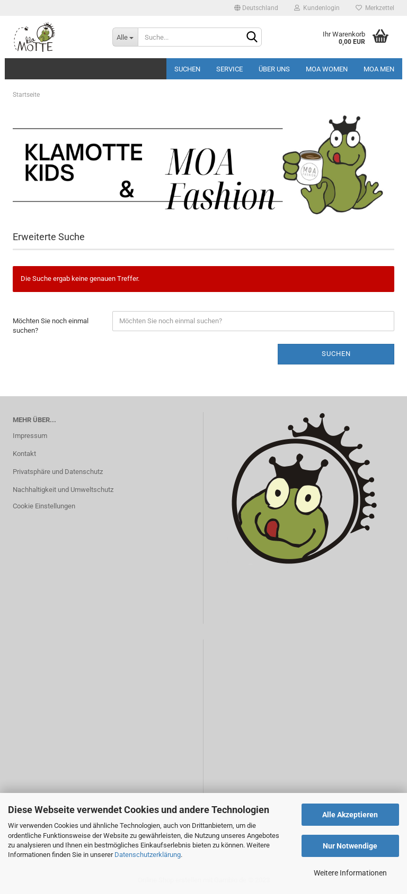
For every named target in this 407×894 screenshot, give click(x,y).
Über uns (274, 69)
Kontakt (24, 454)
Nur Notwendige (350, 846)
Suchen (187, 69)
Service (229, 69)
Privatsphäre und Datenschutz (58, 472)
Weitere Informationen (350, 873)
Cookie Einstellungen (44, 506)
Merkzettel (375, 8)
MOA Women (327, 69)
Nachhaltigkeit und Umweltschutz (63, 490)
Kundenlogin (317, 8)
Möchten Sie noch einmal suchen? (51, 326)
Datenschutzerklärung (147, 855)
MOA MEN (379, 69)
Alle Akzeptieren (350, 814)
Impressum (30, 436)
